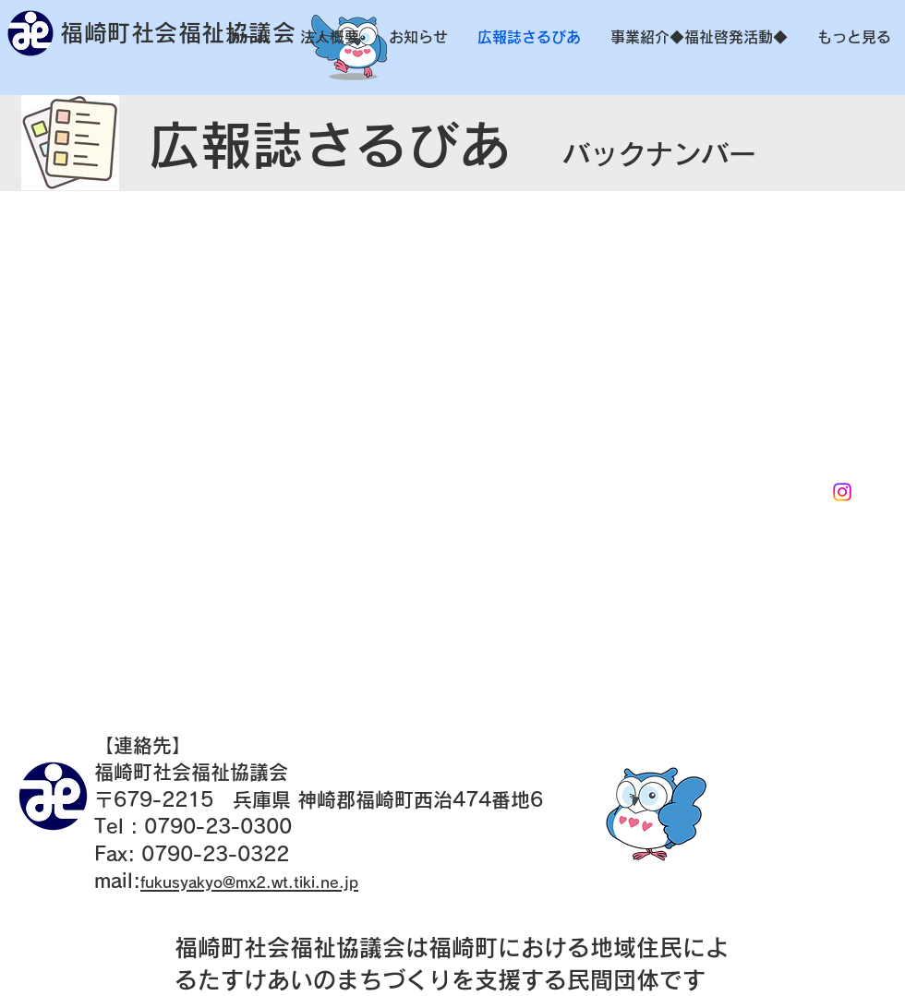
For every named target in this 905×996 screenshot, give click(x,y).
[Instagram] (842, 492)
